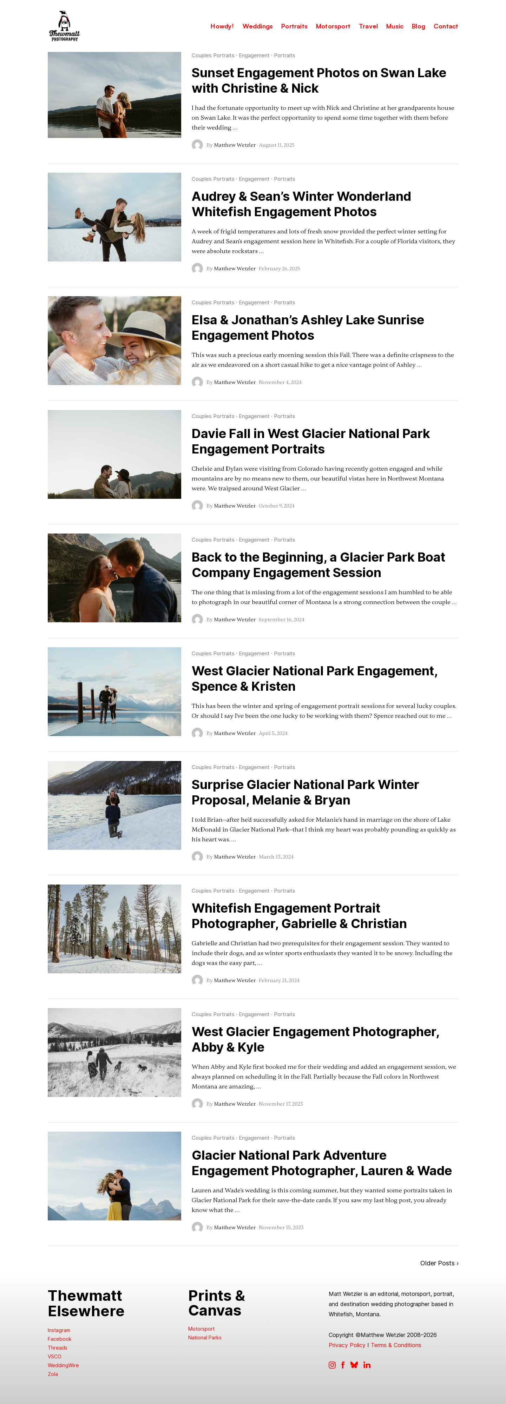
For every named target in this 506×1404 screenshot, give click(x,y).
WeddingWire (63, 1365)
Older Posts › (439, 1263)
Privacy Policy (347, 1345)
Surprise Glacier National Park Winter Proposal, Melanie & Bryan (305, 792)
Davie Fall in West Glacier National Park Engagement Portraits (311, 441)
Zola (53, 1374)
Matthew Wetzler (235, 145)
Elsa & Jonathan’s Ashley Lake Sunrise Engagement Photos (308, 327)
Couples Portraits (213, 55)
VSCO (54, 1356)
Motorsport (201, 1329)
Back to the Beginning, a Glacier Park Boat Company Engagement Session (318, 564)
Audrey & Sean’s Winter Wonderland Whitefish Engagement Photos (301, 203)
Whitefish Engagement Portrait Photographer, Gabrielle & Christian (299, 915)
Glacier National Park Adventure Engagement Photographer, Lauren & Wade (322, 1162)
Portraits (284, 55)
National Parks (205, 1337)
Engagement (254, 55)
